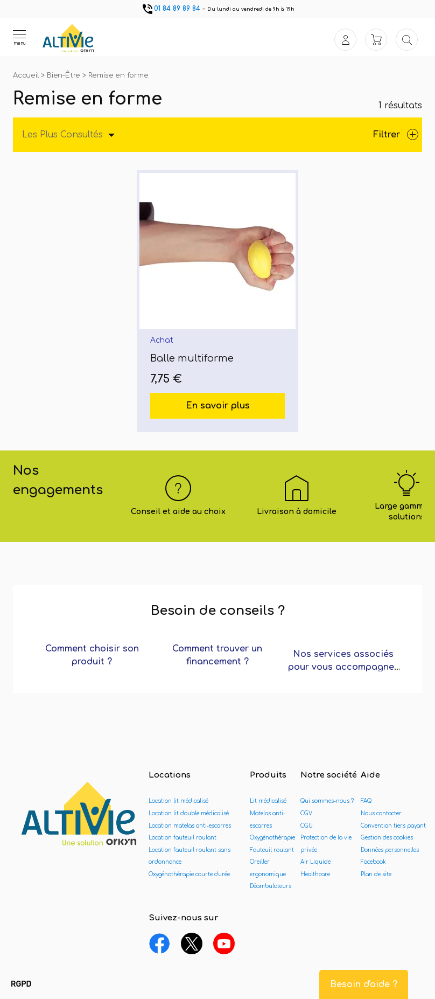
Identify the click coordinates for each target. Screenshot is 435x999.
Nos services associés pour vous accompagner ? (343, 667)
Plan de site (376, 874)
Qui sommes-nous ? (327, 801)
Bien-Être (64, 75)
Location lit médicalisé (178, 801)
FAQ (366, 801)
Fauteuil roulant (272, 850)
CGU (306, 826)
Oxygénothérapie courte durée (189, 874)
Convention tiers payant (393, 826)
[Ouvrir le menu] (19, 37)
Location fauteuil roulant (182, 838)
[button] (21, 984)
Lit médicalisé (268, 801)
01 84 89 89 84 (170, 8)
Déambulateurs (270, 886)
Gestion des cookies (387, 838)
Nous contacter (381, 813)
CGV (306, 813)
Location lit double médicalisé (189, 813)
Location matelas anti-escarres (190, 826)
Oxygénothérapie (272, 838)
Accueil (27, 75)
